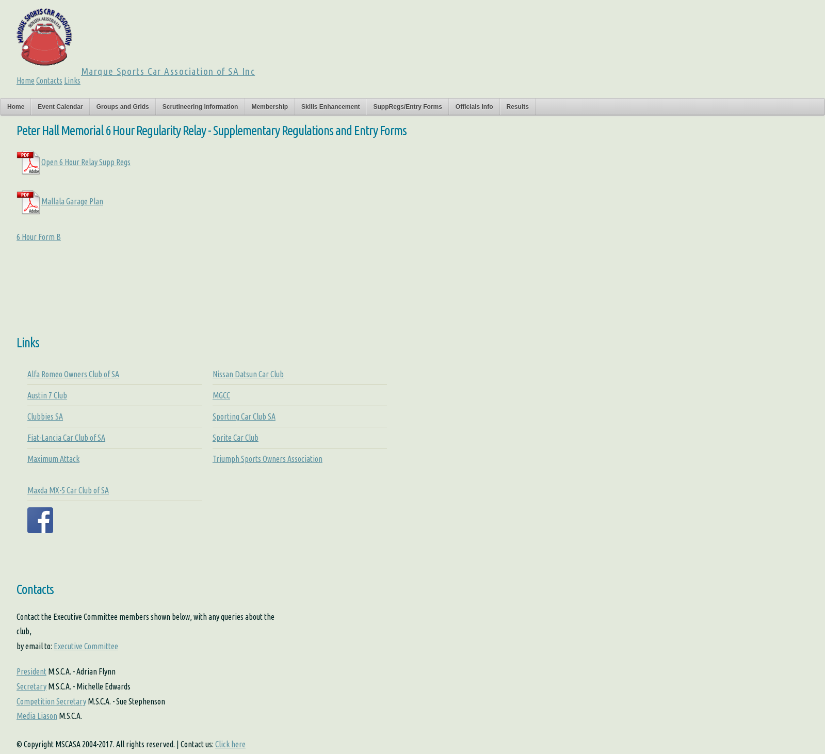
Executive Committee (86, 646)
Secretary (31, 686)
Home (26, 80)
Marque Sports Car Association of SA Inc (168, 71)
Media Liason (37, 715)
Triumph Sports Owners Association (267, 458)
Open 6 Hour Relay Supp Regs (74, 162)
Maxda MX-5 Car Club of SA (68, 490)
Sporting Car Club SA (244, 416)
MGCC (221, 395)
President (31, 671)
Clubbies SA (45, 416)
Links (72, 80)
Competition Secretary (51, 701)
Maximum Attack (53, 458)
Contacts (49, 80)
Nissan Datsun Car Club (248, 374)
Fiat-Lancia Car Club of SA (66, 437)
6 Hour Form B (39, 237)
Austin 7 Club (47, 395)
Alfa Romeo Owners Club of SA (73, 374)
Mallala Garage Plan (60, 201)
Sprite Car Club (235, 437)
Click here (230, 744)
